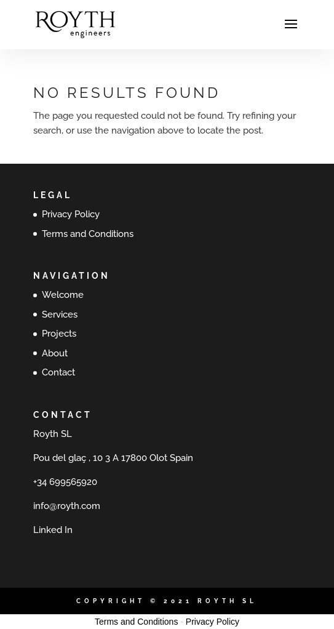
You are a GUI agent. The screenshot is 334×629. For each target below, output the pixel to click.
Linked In (53, 529)
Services (60, 314)
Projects (59, 333)
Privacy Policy (71, 214)
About (55, 353)
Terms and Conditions (87, 233)
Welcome (63, 294)
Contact (58, 372)
